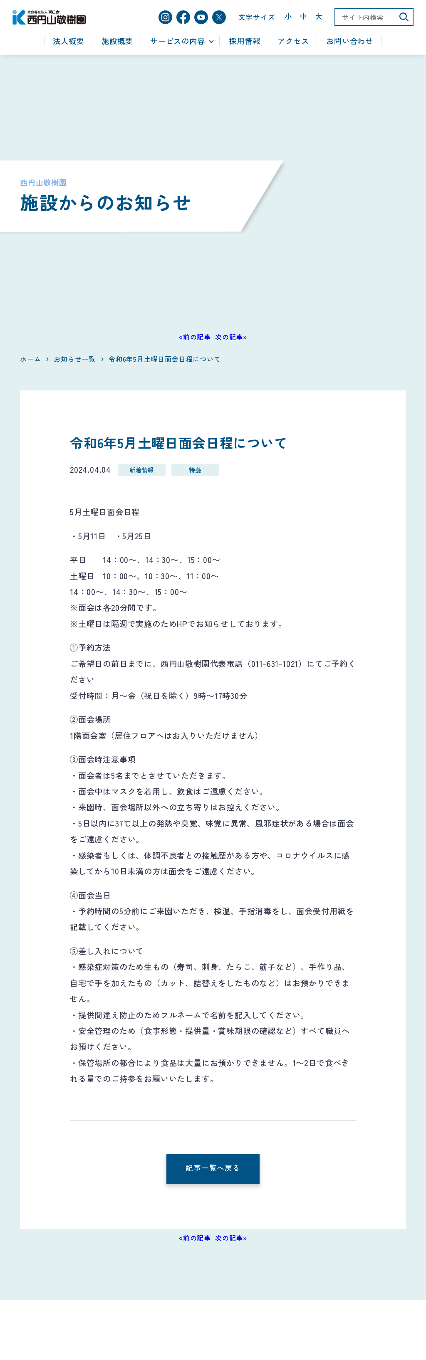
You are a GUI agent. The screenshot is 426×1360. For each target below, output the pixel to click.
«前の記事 (195, 337)
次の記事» (231, 337)
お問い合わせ (349, 41)
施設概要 (117, 41)
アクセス (293, 41)
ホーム (30, 359)
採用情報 (244, 41)
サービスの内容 (177, 41)
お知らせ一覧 (75, 359)
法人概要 (68, 41)
